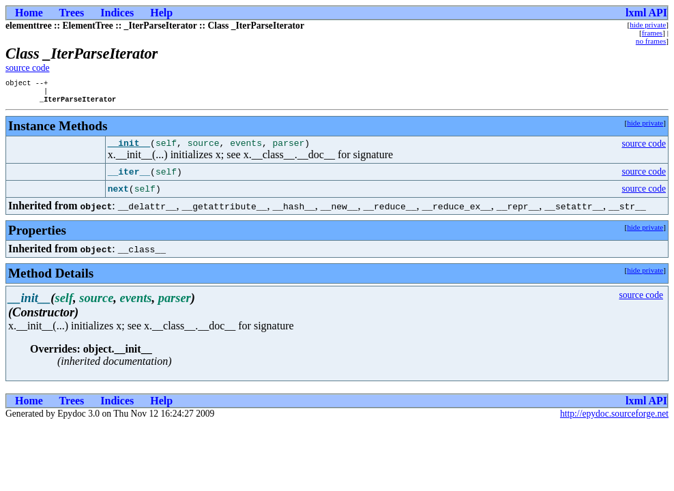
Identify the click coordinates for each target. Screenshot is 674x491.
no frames (651, 41)
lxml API (646, 12)
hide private (648, 24)
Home (29, 12)
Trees (72, 12)
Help (161, 12)
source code (27, 68)
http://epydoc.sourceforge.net (614, 420)
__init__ (129, 149)
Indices (117, 12)
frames (652, 33)
